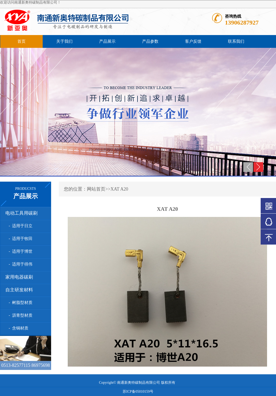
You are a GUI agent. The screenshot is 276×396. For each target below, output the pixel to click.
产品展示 (107, 41)
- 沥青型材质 (19, 315)
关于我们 (64, 41)
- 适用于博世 (19, 251)
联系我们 (236, 41)
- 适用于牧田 (19, 238)
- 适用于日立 (19, 226)
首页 (21, 41)
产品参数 (150, 41)
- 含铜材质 (17, 328)
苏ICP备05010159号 (138, 391)
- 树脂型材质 (19, 302)
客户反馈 (193, 41)
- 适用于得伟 (19, 264)
